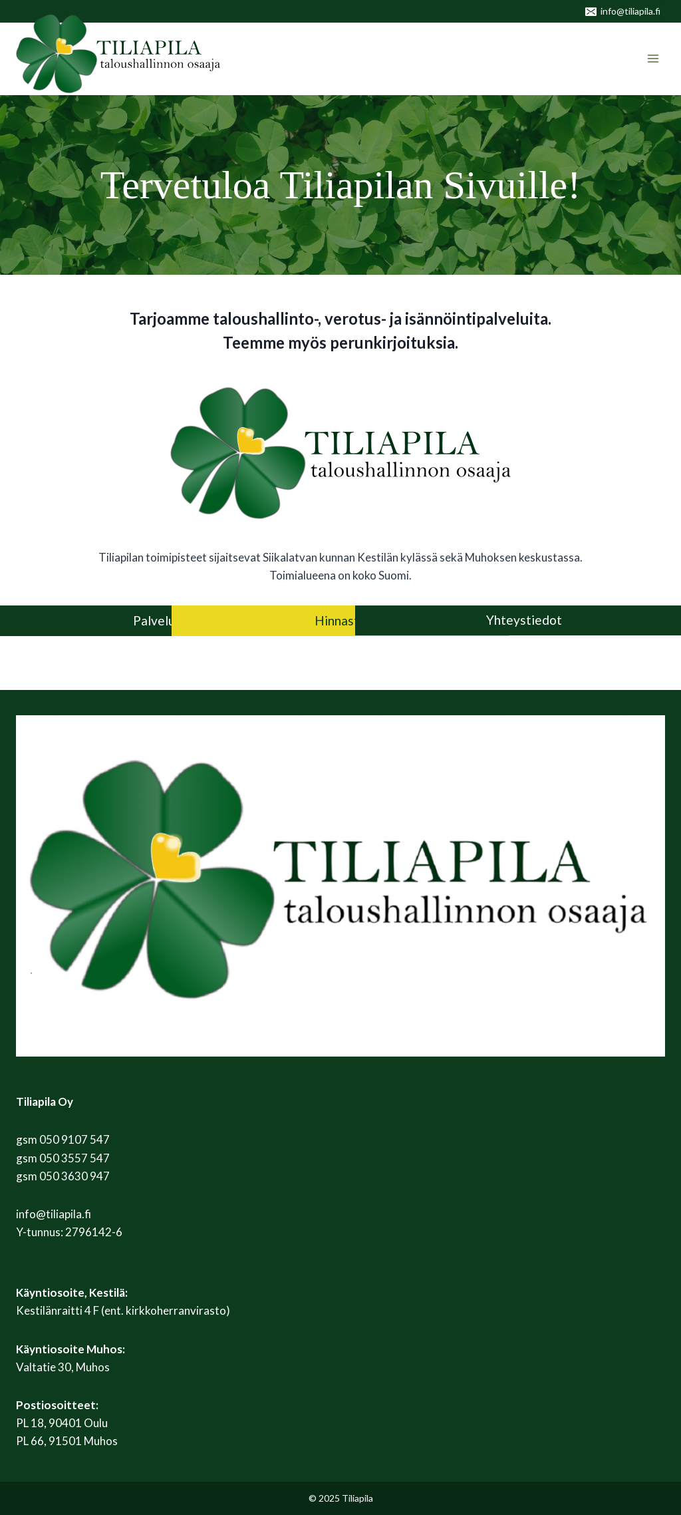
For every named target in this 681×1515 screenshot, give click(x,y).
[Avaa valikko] (652, 59)
